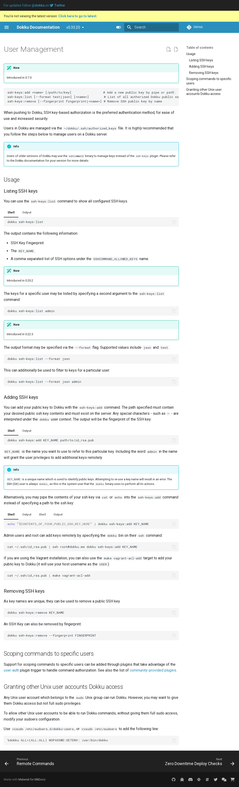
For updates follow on (34, 5)
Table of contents (199, 47)
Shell (11, 212)
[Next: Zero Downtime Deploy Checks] (198, 762)
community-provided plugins (153, 670)
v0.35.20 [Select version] (73, 27)
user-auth (11, 670)
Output (26, 212)
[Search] (151, 27)
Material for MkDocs (32, 779)
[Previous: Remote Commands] (30, 762)
